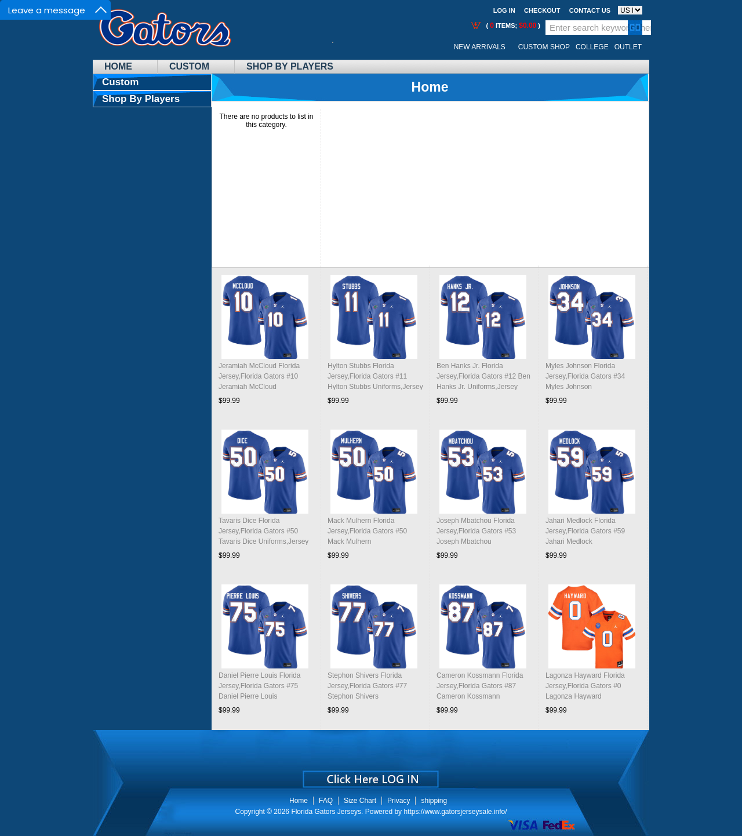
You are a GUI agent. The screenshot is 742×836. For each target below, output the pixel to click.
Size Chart (360, 801)
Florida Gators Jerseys (326, 812)
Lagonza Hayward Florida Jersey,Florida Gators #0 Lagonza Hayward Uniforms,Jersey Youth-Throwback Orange (585, 696)
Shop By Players (289, 66)
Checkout (542, 10)
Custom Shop (544, 47)
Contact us (589, 10)
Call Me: (341, 47)
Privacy (398, 801)
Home (118, 66)
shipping (434, 801)
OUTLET (628, 47)
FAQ (326, 801)
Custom (189, 66)
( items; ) (512, 25)
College (592, 47)
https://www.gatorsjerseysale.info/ (455, 812)
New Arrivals (479, 47)
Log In (504, 10)
